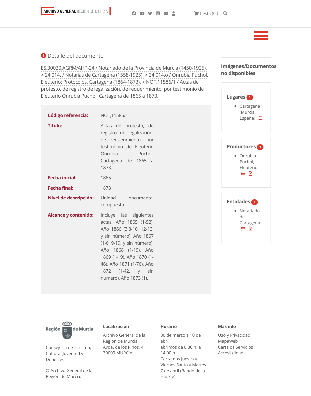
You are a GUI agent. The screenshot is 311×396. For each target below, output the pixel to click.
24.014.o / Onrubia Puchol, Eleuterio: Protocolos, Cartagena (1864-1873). (124, 78)
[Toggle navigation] (269, 36)
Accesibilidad (230, 353)
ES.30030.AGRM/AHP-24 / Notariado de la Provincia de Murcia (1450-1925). (124, 68)
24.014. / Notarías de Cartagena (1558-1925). (94, 75)
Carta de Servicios (235, 347)
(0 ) (206, 13)
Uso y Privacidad (234, 335)
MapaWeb (228, 341)
